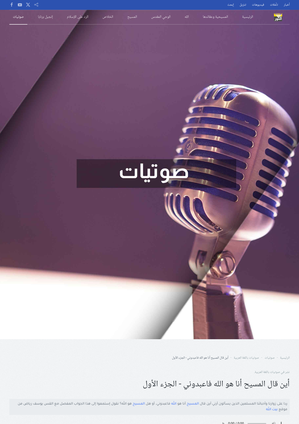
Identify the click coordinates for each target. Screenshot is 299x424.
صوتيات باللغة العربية (267, 372)
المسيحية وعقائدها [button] (215, 17)
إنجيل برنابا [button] (45, 17)
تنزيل (243, 5)
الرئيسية (247, 17)
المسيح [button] (132, 17)
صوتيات (18, 17)
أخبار (287, 5)
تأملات (274, 5)
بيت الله (272, 410)
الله (173, 404)
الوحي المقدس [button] (161, 17)
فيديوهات (258, 5)
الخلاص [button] (107, 17)
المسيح (193, 404)
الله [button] (187, 17)
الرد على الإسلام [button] (77, 17)
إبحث (230, 5)
